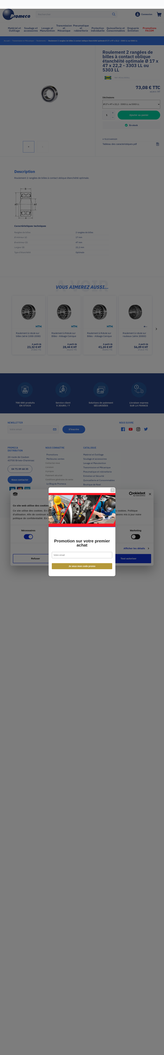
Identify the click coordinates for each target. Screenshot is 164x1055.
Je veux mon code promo (82, 562)
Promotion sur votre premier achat (82, 539)
